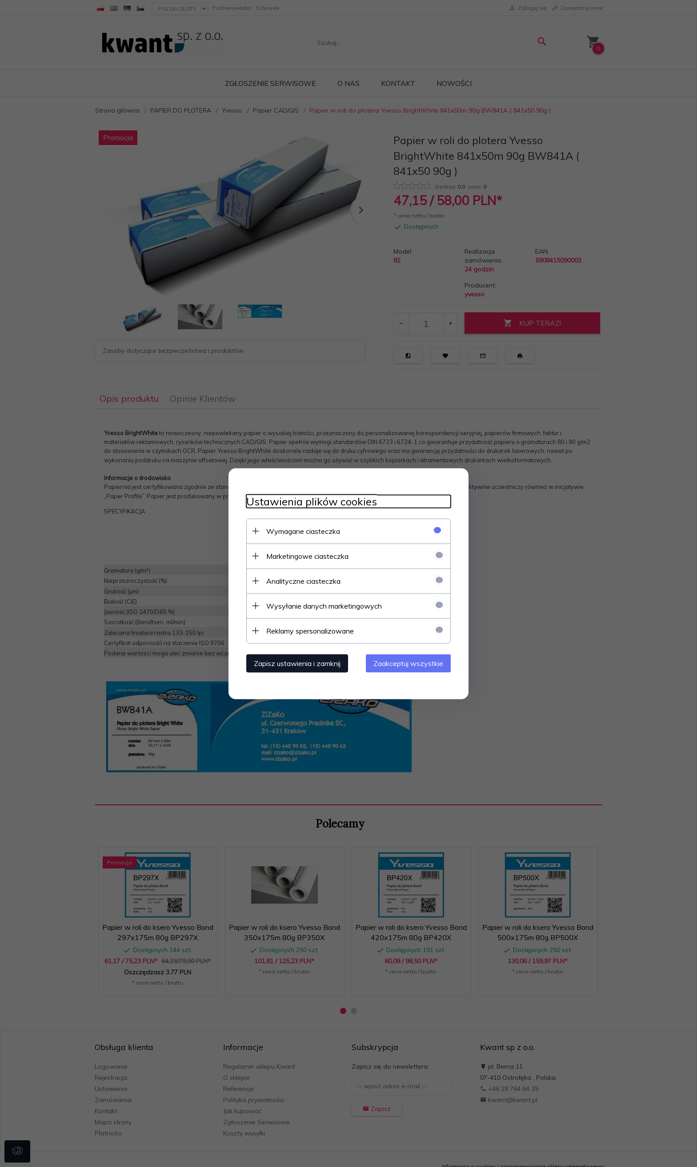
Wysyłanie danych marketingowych (324, 605)
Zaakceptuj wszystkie (408, 662)
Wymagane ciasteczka (303, 530)
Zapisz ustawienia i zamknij (297, 662)
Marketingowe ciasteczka (307, 555)
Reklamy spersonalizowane (310, 630)
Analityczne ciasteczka (303, 580)
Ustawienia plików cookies (311, 501)
